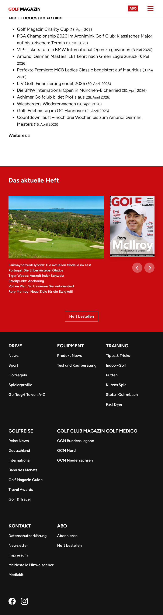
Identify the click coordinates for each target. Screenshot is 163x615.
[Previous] (137, 268)
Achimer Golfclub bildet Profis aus (51, 97)
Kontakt (19, 526)
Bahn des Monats (22, 470)
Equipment (70, 346)
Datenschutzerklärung (27, 535)
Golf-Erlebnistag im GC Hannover (50, 110)
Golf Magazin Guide (25, 479)
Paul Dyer (114, 404)
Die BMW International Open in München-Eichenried (69, 90)
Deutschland (19, 450)
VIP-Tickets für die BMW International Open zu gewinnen (73, 49)
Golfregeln (17, 375)
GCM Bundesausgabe (75, 440)
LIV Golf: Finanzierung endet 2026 (51, 83)
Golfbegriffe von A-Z (26, 394)
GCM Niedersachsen (75, 460)
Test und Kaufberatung (77, 365)
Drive (15, 346)
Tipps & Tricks (118, 355)
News (13, 355)
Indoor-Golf (116, 365)
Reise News (18, 440)
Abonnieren (67, 535)
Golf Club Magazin (81, 431)
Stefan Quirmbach (122, 394)
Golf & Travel (19, 499)
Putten (112, 375)
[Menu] (150, 8)
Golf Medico (121, 431)
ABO (62, 526)
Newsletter (18, 545)
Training (117, 346)
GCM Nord (66, 450)
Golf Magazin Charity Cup (43, 29)
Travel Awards (20, 489)
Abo (133, 8)
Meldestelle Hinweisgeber (31, 565)
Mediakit (16, 574)
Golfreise (20, 431)
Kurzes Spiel (116, 385)
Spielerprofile (20, 385)
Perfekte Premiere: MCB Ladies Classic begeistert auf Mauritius (79, 69)
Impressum (18, 555)
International (19, 460)
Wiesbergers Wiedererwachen (46, 103)
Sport (13, 365)
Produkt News (69, 355)
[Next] (149, 268)
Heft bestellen (81, 316)
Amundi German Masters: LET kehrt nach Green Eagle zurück (77, 56)
